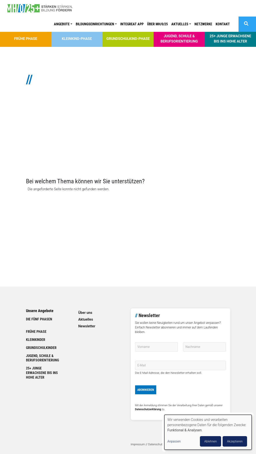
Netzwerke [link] (203, 24)
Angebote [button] (62, 24)
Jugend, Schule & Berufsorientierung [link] (179, 38)
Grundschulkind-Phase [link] (127, 39)
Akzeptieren (235, 441)
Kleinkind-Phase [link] (77, 39)
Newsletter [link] (86, 326)
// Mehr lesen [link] (36, 158)
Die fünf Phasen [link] (39, 319)
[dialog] (208, 432)
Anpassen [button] (174, 441)
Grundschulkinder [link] (41, 348)
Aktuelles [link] (85, 319)
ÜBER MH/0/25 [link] (157, 24)
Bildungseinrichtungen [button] (95, 24)
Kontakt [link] (223, 24)
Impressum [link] (138, 444)
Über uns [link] (85, 313)
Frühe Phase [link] (25, 39)
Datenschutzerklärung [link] (148, 409)
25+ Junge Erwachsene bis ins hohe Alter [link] (230, 38)
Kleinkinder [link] (35, 340)
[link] (41, 8)
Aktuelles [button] (179, 24)
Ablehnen (210, 441)
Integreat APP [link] (132, 24)
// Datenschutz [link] (155, 444)
